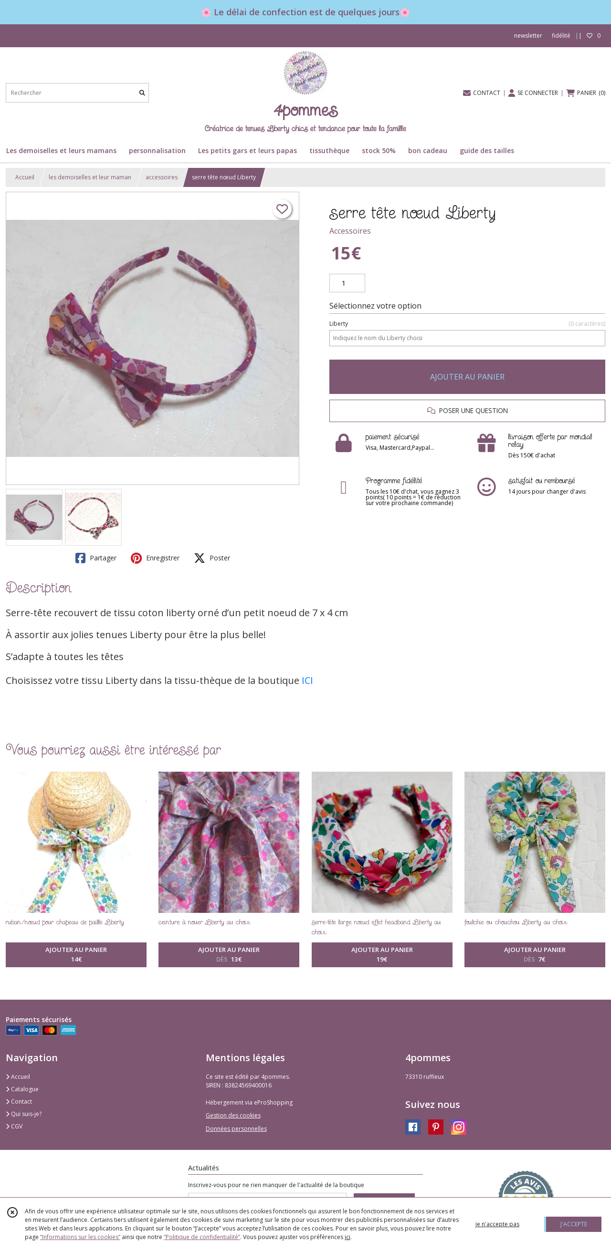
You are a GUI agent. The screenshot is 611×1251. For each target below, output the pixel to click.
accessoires (162, 177)
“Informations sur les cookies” (80, 1237)
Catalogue (22, 1089)
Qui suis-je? (24, 1114)
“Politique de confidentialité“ (202, 1237)
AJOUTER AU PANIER (467, 377)
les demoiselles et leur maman (90, 177)
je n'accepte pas (497, 1224)
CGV (14, 1126)
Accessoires (350, 231)
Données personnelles (236, 1129)
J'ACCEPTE (573, 1224)
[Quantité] (347, 283)
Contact (19, 1101)
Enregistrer (155, 558)
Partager (95, 558)
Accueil (24, 177)
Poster (212, 558)
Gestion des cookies (233, 1115)
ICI (307, 680)
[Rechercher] (142, 92)
